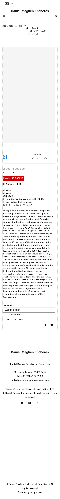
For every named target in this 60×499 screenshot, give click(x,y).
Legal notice (42, 389)
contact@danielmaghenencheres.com (30, 380)
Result (35, 28)
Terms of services (15, 389)
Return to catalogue (14, 319)
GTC (52, 389)
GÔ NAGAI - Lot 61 (37, 31)
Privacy (30, 389)
